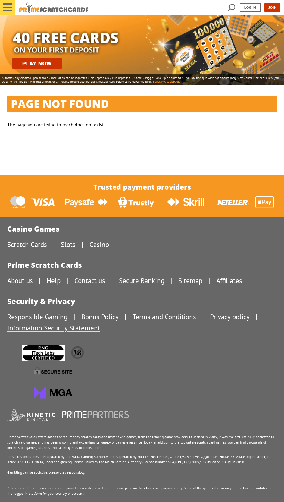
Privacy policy (230, 316)
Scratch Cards (27, 244)
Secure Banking (141, 280)
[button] (7, 7)
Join (272, 7)
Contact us (89, 280)
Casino (99, 244)
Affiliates (229, 280)
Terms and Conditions (164, 316)
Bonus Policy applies (166, 82)
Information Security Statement (53, 328)
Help (54, 280)
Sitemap (190, 280)
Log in (250, 7)
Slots (68, 244)
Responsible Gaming (37, 316)
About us (20, 280)
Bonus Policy (100, 316)
